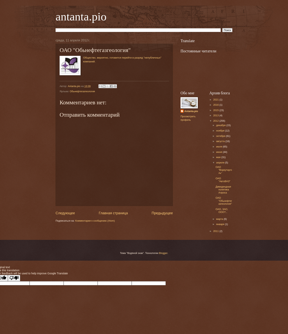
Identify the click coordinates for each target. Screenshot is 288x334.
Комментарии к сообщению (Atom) (95, 220)
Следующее (65, 213)
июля (219, 146)
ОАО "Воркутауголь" (224, 170)
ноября (220, 130)
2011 (216, 231)
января (220, 224)
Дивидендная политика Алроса (223, 189)
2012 (216, 120)
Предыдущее (162, 213)
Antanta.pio (191, 111)
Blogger (163, 253)
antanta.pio (81, 16)
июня (219, 152)
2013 (216, 115)
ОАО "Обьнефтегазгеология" (224, 200)
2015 (216, 110)
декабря (221, 125)
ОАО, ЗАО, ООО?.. (222, 210)
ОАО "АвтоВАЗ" (223, 180)
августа (220, 141)
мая (218, 157)
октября (221, 136)
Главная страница (113, 213)
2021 (216, 99)
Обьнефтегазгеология (82, 91)
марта (220, 219)
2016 (216, 104)
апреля (220, 162)
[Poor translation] (14, 278)
